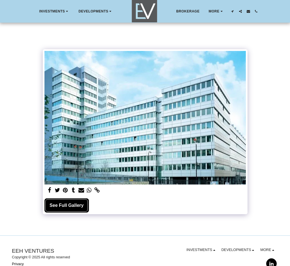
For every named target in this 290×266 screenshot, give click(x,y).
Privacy (18, 264)
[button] (54, 11)
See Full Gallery (67, 205)
